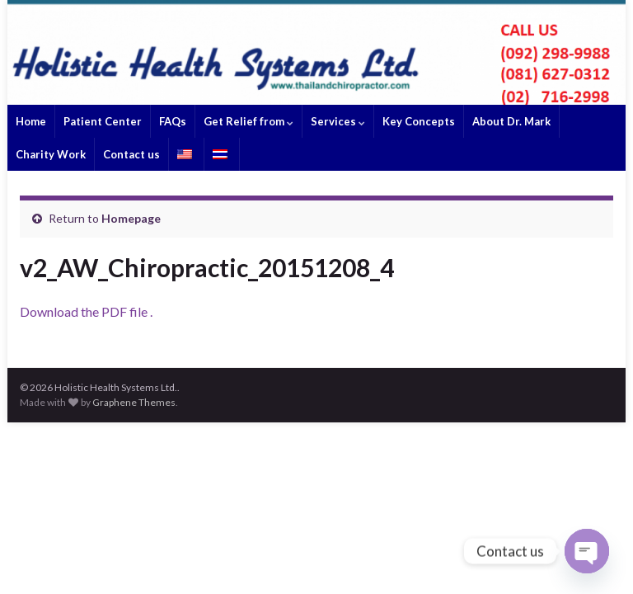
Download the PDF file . (86, 311)
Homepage (131, 218)
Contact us (131, 154)
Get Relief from (248, 121)
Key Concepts (418, 121)
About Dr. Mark (511, 121)
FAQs (172, 121)
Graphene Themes (134, 402)
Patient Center (102, 121)
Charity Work (51, 154)
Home (31, 121)
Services (338, 121)
